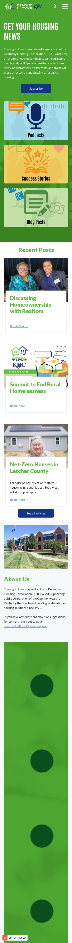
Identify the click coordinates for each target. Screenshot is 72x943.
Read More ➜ (19, 326)
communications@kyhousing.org (25, 626)
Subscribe (36, 88)
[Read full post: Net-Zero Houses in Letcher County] (36, 446)
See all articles (36, 513)
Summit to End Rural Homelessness (35, 387)
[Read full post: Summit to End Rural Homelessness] (36, 366)
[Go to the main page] (24, 6)
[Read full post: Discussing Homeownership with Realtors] (36, 280)
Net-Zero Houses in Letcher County (34, 467)
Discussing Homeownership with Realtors (30, 304)
